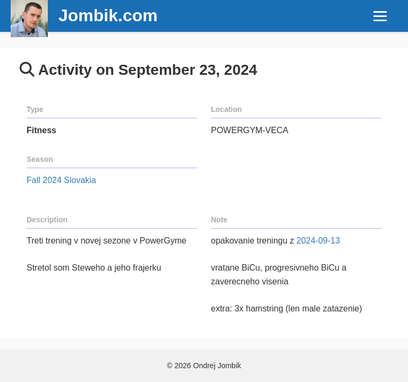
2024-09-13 (318, 240)
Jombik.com (108, 15)
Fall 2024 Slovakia (61, 180)
